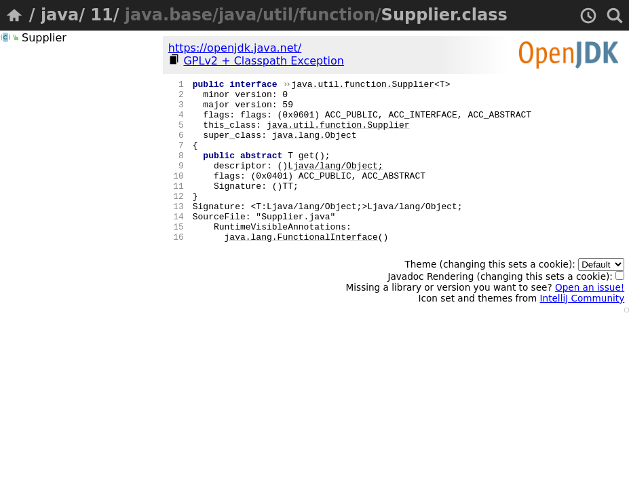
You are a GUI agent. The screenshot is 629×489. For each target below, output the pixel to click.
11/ (104, 14)
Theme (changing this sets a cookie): (514, 296)
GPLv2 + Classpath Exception (263, 60)
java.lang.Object (314, 147)
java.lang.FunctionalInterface (301, 269)
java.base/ (171, 14)
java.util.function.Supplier (362, 85)
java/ (63, 14)
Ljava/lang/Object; (335, 183)
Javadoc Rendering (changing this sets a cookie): (505, 309)
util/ (281, 14)
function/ (340, 14)
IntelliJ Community (582, 330)
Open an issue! (589, 319)
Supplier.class (444, 14)
